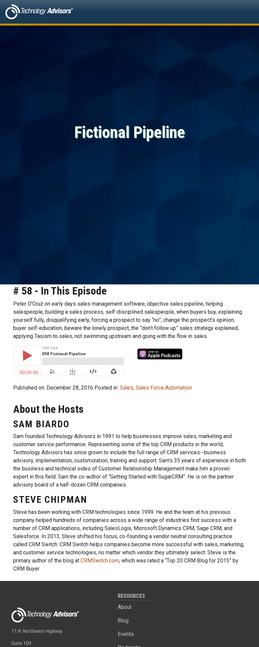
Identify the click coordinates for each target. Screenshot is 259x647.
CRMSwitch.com (100, 560)
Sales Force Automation (164, 387)
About (125, 607)
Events (126, 634)
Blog (123, 620)
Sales (126, 387)
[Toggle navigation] (244, 12)
